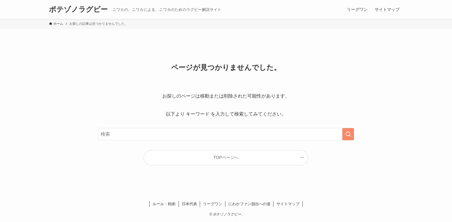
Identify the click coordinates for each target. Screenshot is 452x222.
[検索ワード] (226, 134)
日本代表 (189, 204)
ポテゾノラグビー (78, 9)
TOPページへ (225, 157)
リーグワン (212, 204)
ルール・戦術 (164, 204)
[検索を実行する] (348, 134)
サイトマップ (287, 204)
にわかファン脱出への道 (249, 204)
